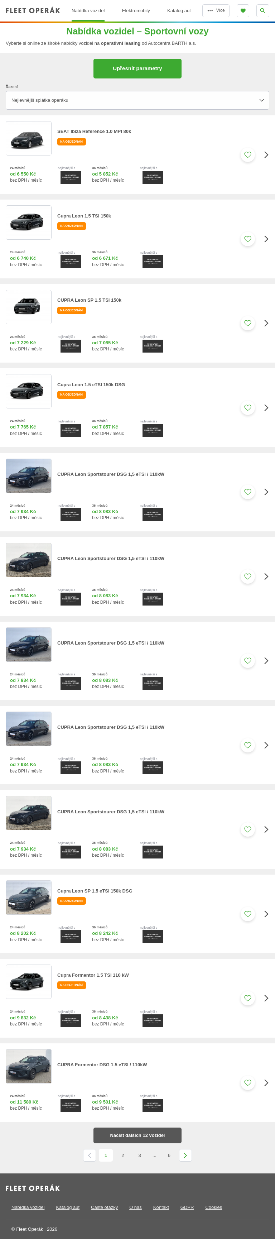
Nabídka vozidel (27, 1207)
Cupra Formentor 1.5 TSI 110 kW (93, 975)
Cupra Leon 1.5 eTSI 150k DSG (91, 384)
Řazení (12, 87)
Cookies (213, 1207)
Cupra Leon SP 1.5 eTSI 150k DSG (94, 891)
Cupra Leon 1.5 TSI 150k (84, 216)
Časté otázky (104, 1207)
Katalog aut (67, 1207)
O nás (135, 1207)
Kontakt (161, 1207)
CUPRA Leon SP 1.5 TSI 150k (89, 300)
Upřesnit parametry (137, 68)
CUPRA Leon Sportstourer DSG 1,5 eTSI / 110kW (110, 474)
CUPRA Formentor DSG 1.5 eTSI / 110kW (102, 1064)
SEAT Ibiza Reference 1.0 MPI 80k (94, 131)
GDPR (187, 1207)
